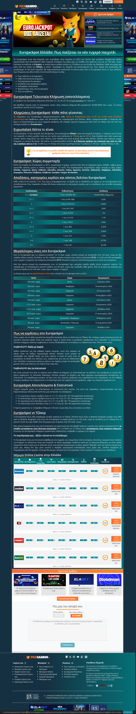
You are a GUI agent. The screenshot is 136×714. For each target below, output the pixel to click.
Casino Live (54, 6)
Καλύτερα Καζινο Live (24, 682)
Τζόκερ (76, 136)
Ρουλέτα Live (69, 677)
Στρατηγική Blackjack (48, 674)
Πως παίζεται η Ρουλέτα (74, 666)
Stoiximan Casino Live (24, 666)
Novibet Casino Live (23, 669)
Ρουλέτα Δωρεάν (71, 674)
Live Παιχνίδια (101, 6)
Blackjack (72, 6)
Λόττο (88, 136)
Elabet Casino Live (22, 672)
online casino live (34, 8)
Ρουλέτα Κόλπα (70, 669)
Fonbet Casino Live (23, 679)
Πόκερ (91, 6)
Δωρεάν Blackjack (46, 677)
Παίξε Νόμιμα (116, 470)
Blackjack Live (45, 679)
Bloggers (112, 6)
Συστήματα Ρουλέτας (73, 672)
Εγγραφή (76, 615)
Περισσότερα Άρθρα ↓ (67, 599)
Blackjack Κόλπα (46, 672)
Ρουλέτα (64, 6)
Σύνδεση (59, 615)
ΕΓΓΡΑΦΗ (118, 2)
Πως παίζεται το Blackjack (46, 667)
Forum (119, 6)
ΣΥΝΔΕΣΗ (107, 2)
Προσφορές (82, 6)
